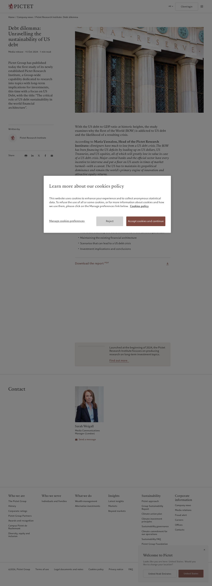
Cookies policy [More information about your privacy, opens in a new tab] (139, 206)
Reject (109, 221)
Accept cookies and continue (146, 221)
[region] (107, 204)
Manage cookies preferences (67, 221)
